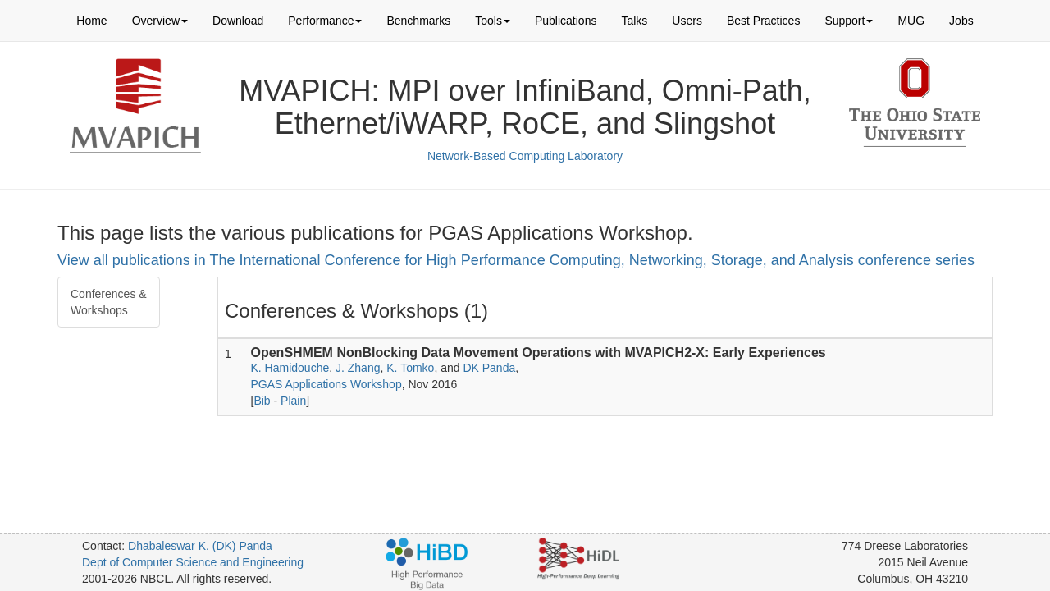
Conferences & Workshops (109, 302)
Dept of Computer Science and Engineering (193, 562)
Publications (566, 20)
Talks (634, 20)
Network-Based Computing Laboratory (525, 156)
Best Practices (763, 20)
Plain (293, 400)
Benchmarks (418, 20)
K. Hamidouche (290, 367)
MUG (910, 20)
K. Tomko (410, 367)
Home (91, 20)
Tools (492, 20)
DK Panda (489, 367)
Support (848, 20)
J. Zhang (358, 367)
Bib (261, 400)
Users (687, 20)
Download (237, 20)
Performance (325, 20)
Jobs (961, 20)
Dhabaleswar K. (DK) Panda (200, 545)
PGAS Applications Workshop (326, 384)
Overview (160, 20)
